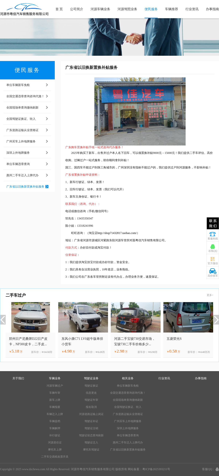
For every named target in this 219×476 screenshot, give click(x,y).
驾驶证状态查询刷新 (91, 435)
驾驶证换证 (91, 385)
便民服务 (151, 9)
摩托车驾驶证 (91, 449)
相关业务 (128, 378)
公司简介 (76, 9)
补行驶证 (54, 435)
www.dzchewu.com (33, 469)
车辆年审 (54, 392)
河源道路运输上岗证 (91, 414)
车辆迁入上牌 (55, 414)
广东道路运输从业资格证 (128, 414)
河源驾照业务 (127, 9)
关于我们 (18, 378)
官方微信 (213, 263)
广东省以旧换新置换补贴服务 (128, 449)
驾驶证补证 (91, 421)
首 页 (59, 9)
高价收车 (213, 275)
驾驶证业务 (91, 378)
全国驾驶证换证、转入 (127, 407)
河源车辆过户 (55, 385)
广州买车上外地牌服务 (127, 421)
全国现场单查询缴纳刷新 (128, 399)
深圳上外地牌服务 (128, 428)
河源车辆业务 (100, 9)
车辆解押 (54, 428)
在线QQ (212, 251)
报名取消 (91, 407)
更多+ (210, 295)
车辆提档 (54, 421)
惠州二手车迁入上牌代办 (128, 442)
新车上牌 (54, 399)
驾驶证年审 (91, 399)
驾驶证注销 (91, 428)
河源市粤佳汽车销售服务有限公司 (93, 469)
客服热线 (213, 238)
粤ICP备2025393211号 (156, 469)
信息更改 (91, 392)
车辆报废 (54, 407)
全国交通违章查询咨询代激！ (128, 392)
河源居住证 (55, 442)
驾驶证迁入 (91, 442)
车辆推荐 (171, 9)
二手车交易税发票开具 (54, 456)
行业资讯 (192, 9)
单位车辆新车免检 (128, 385)
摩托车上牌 (55, 449)
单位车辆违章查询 (128, 435)
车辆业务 (55, 378)
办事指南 (212, 9)
